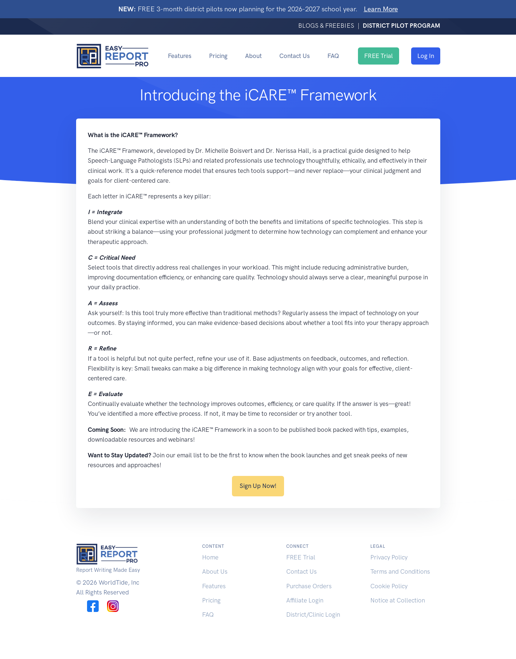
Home (210, 557)
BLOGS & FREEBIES (327, 25)
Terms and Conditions (400, 571)
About (253, 55)
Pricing (218, 55)
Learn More (381, 9)
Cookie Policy (388, 586)
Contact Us (294, 55)
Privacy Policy (388, 557)
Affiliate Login (304, 600)
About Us (215, 571)
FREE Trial (378, 55)
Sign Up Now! (258, 485)
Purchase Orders (309, 586)
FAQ (333, 55)
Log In (425, 55)
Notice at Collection (397, 600)
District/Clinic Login (313, 614)
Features (180, 55)
